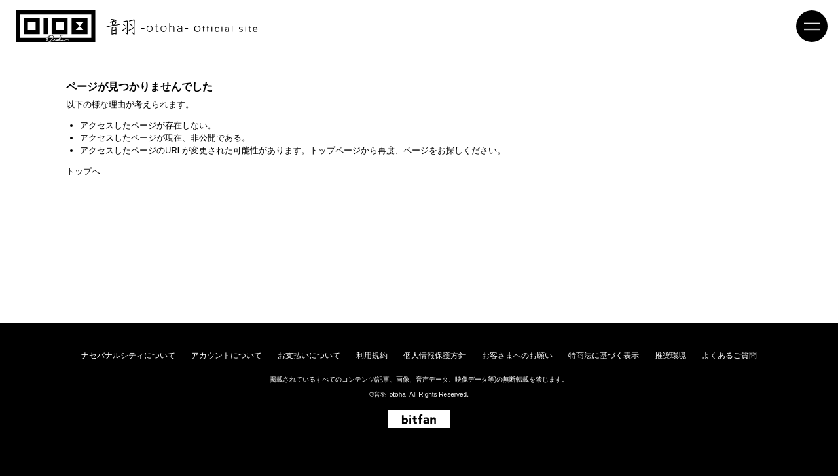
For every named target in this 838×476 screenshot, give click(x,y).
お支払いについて (309, 355)
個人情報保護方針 (434, 355)
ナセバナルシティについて (128, 355)
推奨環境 (670, 355)
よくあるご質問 (729, 355)
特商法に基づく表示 (603, 355)
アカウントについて (226, 355)
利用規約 (372, 355)
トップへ (83, 171)
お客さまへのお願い (517, 355)
